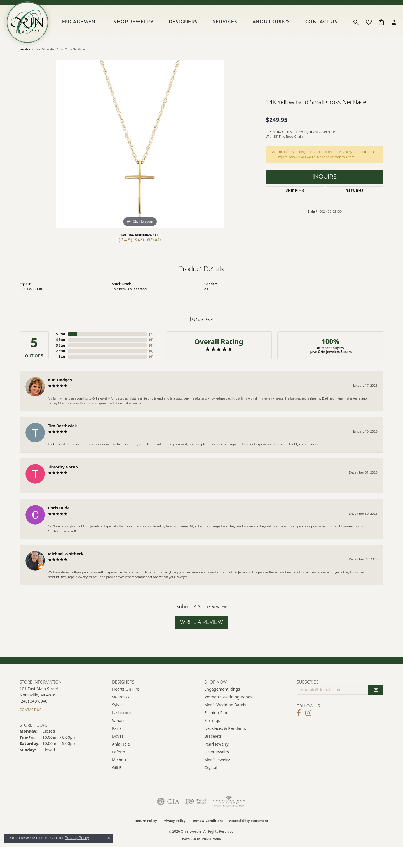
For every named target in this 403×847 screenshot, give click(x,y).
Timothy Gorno (63, 467)
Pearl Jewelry (216, 744)
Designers (183, 22)
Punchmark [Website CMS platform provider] (211, 839)
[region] (140, 144)
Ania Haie (121, 744)
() (151, 334)
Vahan (118, 720)
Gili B (117, 767)
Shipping (295, 191)
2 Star (60, 351)
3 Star (60, 345)
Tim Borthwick (62, 425)
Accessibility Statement (248, 820)
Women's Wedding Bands (228, 697)
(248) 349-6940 (140, 240)
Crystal (210, 767)
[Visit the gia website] (168, 802)
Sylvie (117, 704)
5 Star (60, 334)
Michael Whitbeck (66, 554)
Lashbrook (122, 712)
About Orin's (271, 22)
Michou (119, 759)
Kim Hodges (60, 379)
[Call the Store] (33, 701)
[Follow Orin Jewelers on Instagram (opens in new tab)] (308, 713)
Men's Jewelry (217, 759)
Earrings (212, 720)
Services (225, 22)
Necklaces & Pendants (225, 728)
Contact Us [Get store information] (30, 709)
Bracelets (213, 736)
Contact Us (321, 22)
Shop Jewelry (134, 22)
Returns (354, 191)
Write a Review (202, 622)
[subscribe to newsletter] (375, 690)
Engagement (80, 22)
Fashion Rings (217, 712)
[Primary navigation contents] (200, 22)
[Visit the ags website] (229, 802)
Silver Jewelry (216, 751)
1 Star (60, 356)
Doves (117, 736)
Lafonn (118, 751)
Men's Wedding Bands (225, 704)
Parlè (117, 728)
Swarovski (121, 697)
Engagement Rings (222, 689)
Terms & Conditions (207, 820)
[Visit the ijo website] (195, 802)
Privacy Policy (174, 820)
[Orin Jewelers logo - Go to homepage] (27, 22)
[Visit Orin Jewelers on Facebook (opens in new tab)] (299, 713)
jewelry (25, 49)
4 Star (60, 339)
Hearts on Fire (125, 689)
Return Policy (146, 820)
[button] (356, 22)
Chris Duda (59, 508)
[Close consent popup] (109, 838)
